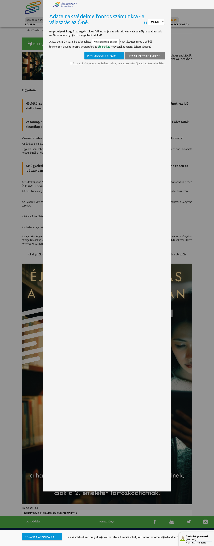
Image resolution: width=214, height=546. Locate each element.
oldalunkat (104, 46)
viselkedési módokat (105, 41)
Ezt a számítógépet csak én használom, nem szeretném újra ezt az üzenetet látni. (117, 63)
